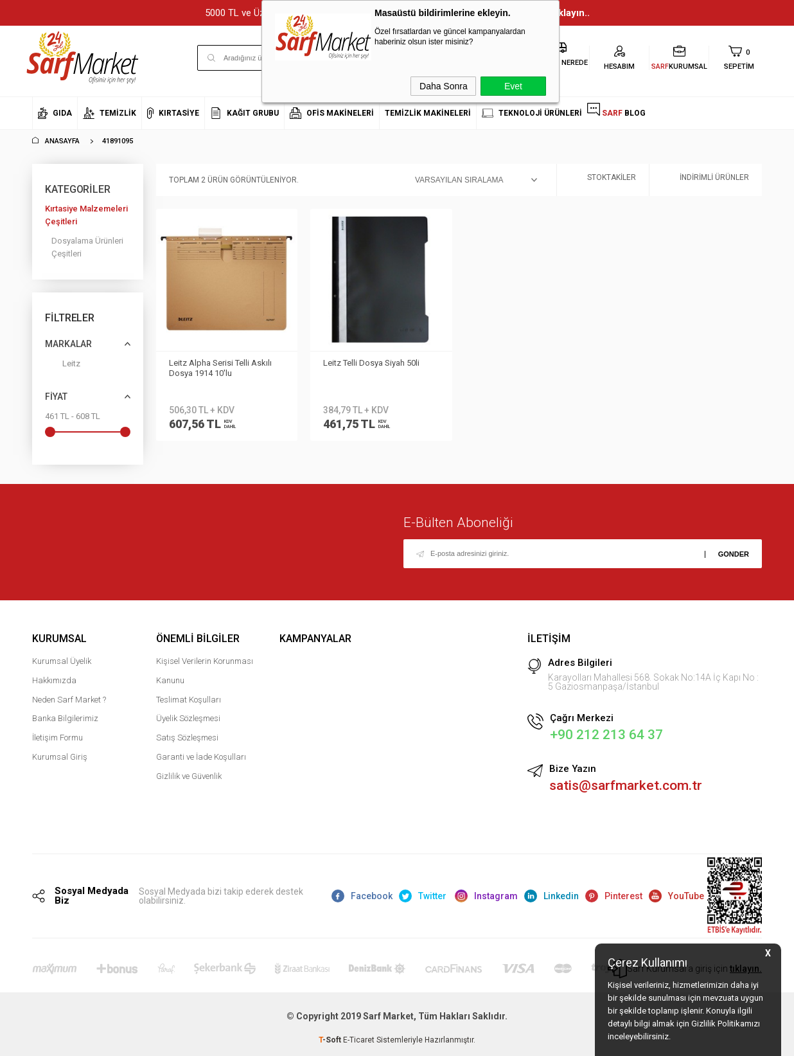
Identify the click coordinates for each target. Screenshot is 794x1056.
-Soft (331, 1039)
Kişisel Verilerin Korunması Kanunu (204, 670)
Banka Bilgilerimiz (65, 718)
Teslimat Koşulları (188, 699)
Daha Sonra (443, 86)
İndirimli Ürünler (705, 180)
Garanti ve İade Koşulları (201, 757)
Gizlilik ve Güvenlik (189, 776)
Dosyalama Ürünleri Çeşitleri (87, 247)
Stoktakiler (603, 180)
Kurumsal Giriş (59, 757)
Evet (513, 86)
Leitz (62, 366)
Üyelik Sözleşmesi (188, 718)
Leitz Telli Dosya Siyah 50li (371, 363)
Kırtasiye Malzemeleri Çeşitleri (86, 215)
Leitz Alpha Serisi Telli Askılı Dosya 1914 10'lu (220, 368)
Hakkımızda (54, 680)
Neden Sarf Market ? (69, 699)
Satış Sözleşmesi (187, 737)
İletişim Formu (57, 737)
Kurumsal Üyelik (61, 661)
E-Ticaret (359, 1039)
